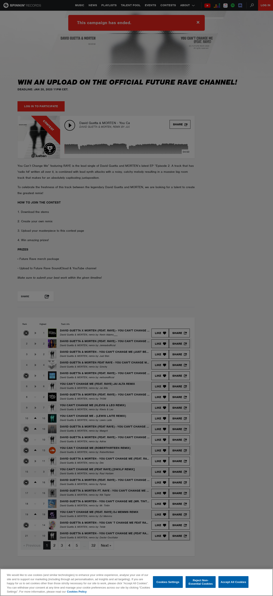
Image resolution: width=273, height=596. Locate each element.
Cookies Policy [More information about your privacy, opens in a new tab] (77, 591)
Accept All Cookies (233, 582)
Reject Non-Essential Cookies (201, 582)
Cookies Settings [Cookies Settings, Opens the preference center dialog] (167, 582)
